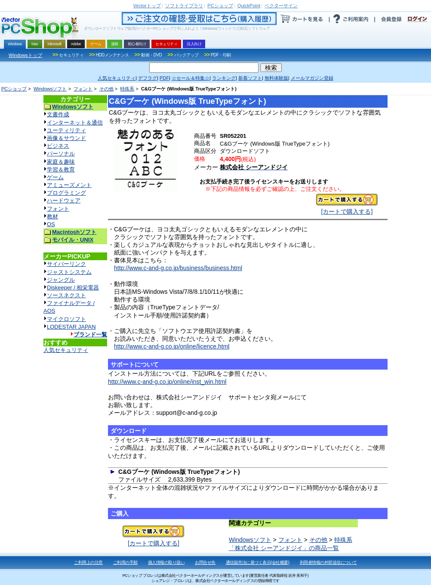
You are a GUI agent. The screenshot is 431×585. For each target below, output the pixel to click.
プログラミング (66, 193)
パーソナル (61, 153)
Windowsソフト (50, 88)
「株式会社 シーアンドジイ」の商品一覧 (284, 548)
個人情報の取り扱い (166, 562)
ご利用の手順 (125, 562)
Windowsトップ (25, 55)
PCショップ (14, 88)
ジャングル (61, 280)
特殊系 (127, 88)
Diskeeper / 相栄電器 (73, 287)
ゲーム (55, 177)
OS (51, 224)
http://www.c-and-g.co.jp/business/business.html (178, 267)
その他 (106, 88)
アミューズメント (69, 185)
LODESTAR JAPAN (71, 327)
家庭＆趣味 (61, 162)
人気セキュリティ (65, 350)
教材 (52, 216)
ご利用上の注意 (88, 562)
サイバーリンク (66, 264)
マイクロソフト (66, 319)
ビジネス (58, 146)
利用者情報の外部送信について (328, 562)
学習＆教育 (61, 169)
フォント (83, 88)
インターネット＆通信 (75, 122)
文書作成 (58, 114)
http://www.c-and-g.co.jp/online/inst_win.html (167, 381)
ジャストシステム (69, 272)
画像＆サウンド (66, 138)
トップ (147, 5)
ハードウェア (63, 200)
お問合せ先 (205, 562)
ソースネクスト (66, 295)
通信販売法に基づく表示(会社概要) (257, 562)
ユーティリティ (66, 130)
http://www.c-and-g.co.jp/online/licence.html (171, 346)
